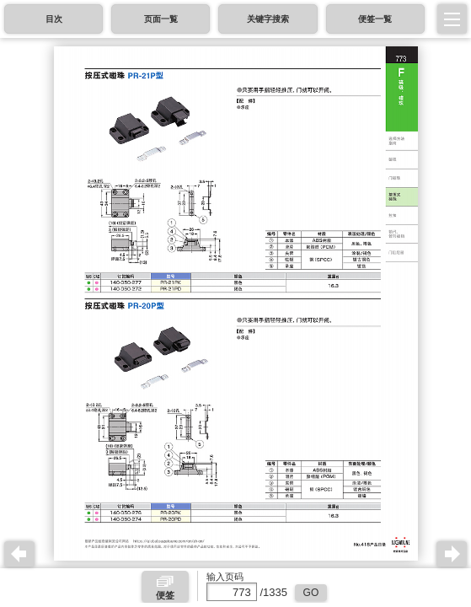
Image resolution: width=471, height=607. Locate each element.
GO (311, 593)
